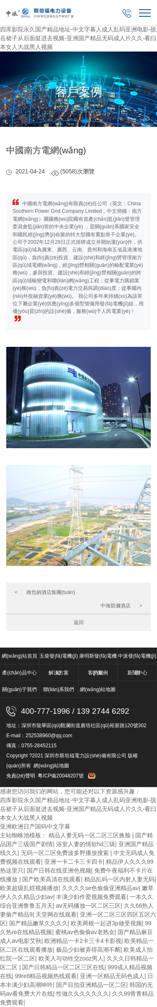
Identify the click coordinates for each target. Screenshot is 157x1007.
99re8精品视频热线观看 (46, 976)
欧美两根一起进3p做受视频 (106, 923)
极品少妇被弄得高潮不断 (88, 949)
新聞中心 (137, 673)
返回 (79, 622)
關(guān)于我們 (19, 689)
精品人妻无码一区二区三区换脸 (90, 835)
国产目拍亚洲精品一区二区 (91, 984)
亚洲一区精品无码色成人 (112, 976)
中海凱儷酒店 (121, 606)
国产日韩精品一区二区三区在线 (63, 967)
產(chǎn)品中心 (19, 673)
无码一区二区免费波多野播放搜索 (66, 852)
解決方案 (59, 673)
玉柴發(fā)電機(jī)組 (58, 658)
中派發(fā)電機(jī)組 (137, 658)
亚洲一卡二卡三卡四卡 (73, 861)
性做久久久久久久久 (82, 993)
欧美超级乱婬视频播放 (29, 888)
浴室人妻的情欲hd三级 (86, 844)
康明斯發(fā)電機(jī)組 (98, 658)
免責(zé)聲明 (20, 776)
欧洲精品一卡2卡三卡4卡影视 (82, 940)
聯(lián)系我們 (59, 689)
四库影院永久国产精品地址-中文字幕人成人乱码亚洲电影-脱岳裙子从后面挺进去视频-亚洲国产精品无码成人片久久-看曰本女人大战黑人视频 (78, 38)
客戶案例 (98, 673)
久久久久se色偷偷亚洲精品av (100, 888)
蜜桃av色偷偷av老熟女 (85, 932)
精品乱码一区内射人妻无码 (119, 879)
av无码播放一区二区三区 (88, 905)
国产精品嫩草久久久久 (38, 923)
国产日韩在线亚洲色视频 (59, 870)
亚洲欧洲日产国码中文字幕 (35, 826)
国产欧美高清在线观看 (51, 879)
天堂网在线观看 (56, 914)
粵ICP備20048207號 (61, 776)
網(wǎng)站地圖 (98, 689)
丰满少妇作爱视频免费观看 (91, 896)
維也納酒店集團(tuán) (45, 592)
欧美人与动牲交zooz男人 (71, 958)
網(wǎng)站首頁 (19, 656)
